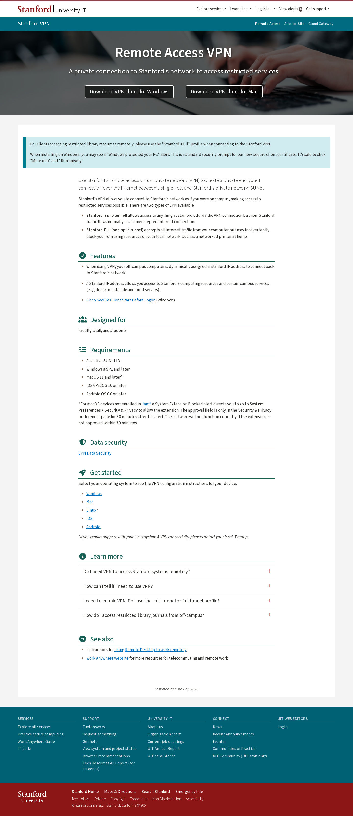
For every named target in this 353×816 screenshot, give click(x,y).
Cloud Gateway (320, 23)
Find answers (94, 727)
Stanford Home (85, 792)
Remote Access (267, 23)
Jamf (146, 404)
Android (93, 527)
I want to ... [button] (239, 9)
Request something (99, 734)
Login (283, 727)
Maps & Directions (120, 792)
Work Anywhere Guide (36, 741)
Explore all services (34, 727)
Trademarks (139, 799)
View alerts (291, 9)
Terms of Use (81, 799)
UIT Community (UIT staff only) (240, 756)
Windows (94, 494)
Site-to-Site (294, 23)
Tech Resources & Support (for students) (109, 766)
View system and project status (109, 748)
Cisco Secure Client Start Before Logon (120, 300)
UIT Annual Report (164, 748)
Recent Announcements (233, 734)
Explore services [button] (209, 9)
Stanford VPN (34, 23)
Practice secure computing (41, 734)
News (217, 727)
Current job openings (166, 741)
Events (219, 741)
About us (155, 727)
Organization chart (164, 734)
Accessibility (194, 799)
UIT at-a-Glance (161, 756)
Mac (89, 502)
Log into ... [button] (264, 9)
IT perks (25, 748)
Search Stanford (155, 792)
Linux (91, 510)
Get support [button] (316, 9)
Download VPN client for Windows (129, 92)
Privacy (100, 799)
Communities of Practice (234, 748)
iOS (89, 519)
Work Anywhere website (107, 658)
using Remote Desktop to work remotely (150, 650)
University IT (52, 10)
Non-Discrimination (166, 799)
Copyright (118, 799)
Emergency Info (189, 792)
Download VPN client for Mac (224, 92)
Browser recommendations (106, 756)
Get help (90, 741)
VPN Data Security (94, 453)
